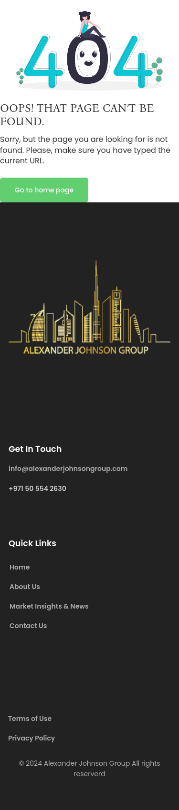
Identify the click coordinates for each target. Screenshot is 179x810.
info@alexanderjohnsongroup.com (68, 468)
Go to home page (44, 190)
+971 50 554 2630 (37, 488)
